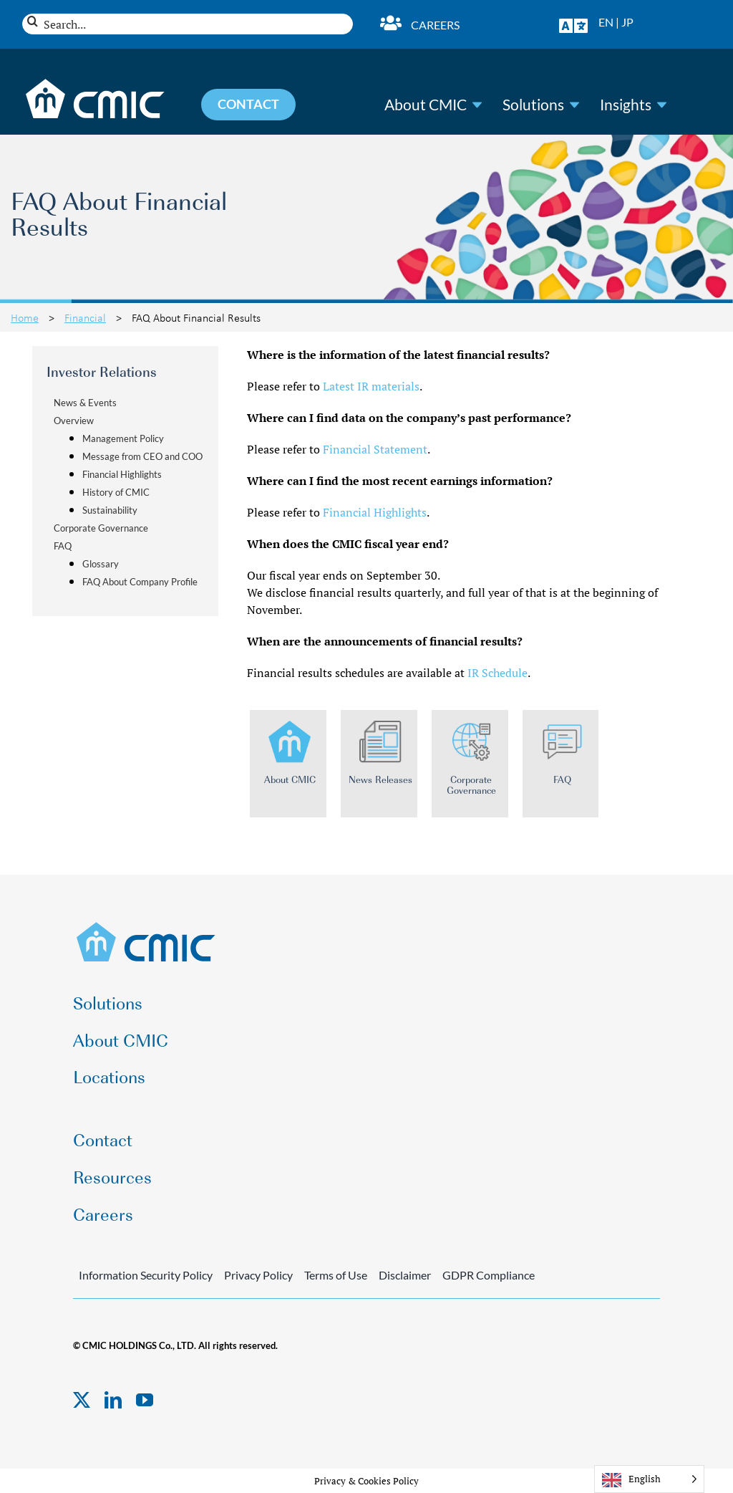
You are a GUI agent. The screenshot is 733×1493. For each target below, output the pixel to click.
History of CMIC (116, 492)
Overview (74, 420)
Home (25, 317)
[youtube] (144, 1399)
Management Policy (123, 438)
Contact (102, 1138)
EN (605, 22)
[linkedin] (113, 1399)
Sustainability (109, 510)
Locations (109, 1075)
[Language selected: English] (649, 1479)
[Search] (32, 21)
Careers (435, 25)
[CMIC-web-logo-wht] (95, 83)
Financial (85, 317)
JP (627, 22)
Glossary (100, 564)
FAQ (63, 546)
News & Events (85, 402)
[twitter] (81, 1399)
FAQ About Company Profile (140, 581)
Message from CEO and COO (142, 456)
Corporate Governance (101, 528)
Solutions (533, 104)
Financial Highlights (122, 474)
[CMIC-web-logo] (146, 926)
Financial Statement (375, 449)
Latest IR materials (371, 386)
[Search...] (187, 24)
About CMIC (425, 104)
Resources (112, 1176)
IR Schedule (497, 673)
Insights (625, 104)
